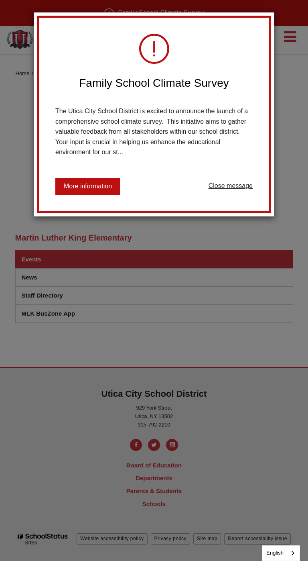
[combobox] (281, 553)
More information (88, 186)
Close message (231, 185)
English (275, 553)
